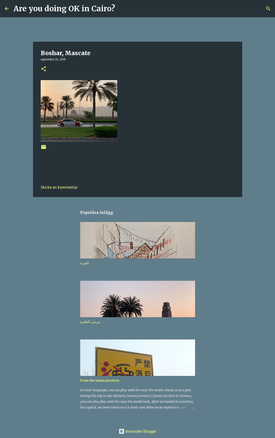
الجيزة (84, 263)
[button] (43, 69)
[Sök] (122, 8)
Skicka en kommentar (59, 187)
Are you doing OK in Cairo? (64, 8)
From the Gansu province (99, 380)
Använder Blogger (138, 431)
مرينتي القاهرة (90, 322)
